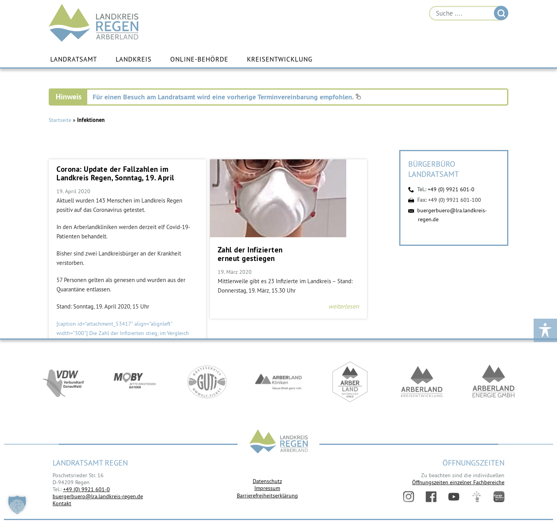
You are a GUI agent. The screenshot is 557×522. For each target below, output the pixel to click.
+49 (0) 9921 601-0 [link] (86, 489)
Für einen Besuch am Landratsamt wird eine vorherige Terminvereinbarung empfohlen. (227, 96)
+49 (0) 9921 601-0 (451, 189)
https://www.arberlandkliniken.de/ (278, 382)
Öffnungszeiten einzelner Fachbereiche (458, 482)
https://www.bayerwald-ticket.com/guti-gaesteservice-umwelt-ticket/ (206, 382)
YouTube (453, 496)
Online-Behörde (199, 59)
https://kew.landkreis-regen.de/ (421, 382)
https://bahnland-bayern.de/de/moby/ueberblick (135, 382)
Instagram (408, 496)
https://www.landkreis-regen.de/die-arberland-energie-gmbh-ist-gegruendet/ (493, 382)
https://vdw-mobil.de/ (63, 382)
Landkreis (134, 59)
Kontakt (62, 503)
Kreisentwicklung (279, 59)
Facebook (431, 496)
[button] (17, 505)
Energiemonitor (499, 496)
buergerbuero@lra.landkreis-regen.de (98, 496)
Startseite (60, 119)
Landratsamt (73, 59)
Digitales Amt (476, 496)
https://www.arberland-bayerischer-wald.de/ (350, 382)
